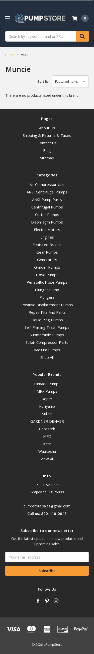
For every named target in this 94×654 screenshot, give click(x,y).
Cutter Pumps (47, 214)
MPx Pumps (47, 391)
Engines (47, 237)
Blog (47, 150)
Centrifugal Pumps (47, 206)
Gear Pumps (47, 252)
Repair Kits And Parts (47, 312)
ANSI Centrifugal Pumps (47, 191)
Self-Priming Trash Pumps (47, 327)
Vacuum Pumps (47, 349)
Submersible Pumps (47, 334)
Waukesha (47, 451)
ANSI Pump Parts (47, 199)
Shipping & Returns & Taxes (47, 135)
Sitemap (47, 157)
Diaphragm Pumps (47, 222)
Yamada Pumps (47, 383)
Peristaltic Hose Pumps (47, 282)
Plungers (47, 297)
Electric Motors (47, 229)
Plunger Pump (47, 289)
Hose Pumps (47, 274)
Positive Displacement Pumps (47, 304)
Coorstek (47, 428)
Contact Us (47, 142)
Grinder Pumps (47, 267)
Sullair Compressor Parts (47, 342)
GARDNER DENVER (47, 421)
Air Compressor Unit (47, 184)
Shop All (47, 357)
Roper (47, 398)
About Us (47, 127)
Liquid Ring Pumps (47, 319)
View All (47, 458)
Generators (47, 259)
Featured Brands (47, 244)
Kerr (47, 443)
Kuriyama (47, 406)
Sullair (47, 413)
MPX (47, 436)
